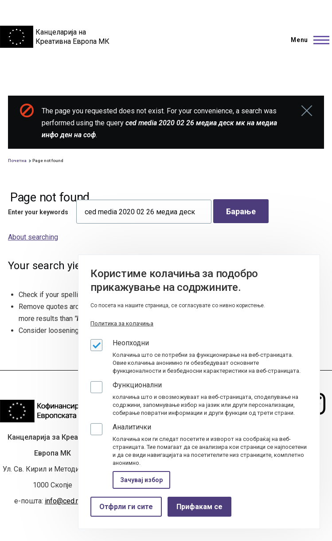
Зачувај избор (141, 479)
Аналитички (132, 427)
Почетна (17, 160)
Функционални (137, 385)
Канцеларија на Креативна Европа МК (72, 37)
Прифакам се (199, 506)
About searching (33, 237)
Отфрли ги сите (126, 506)
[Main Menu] (307, 40)
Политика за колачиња (121, 323)
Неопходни (131, 343)
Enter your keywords (38, 212)
